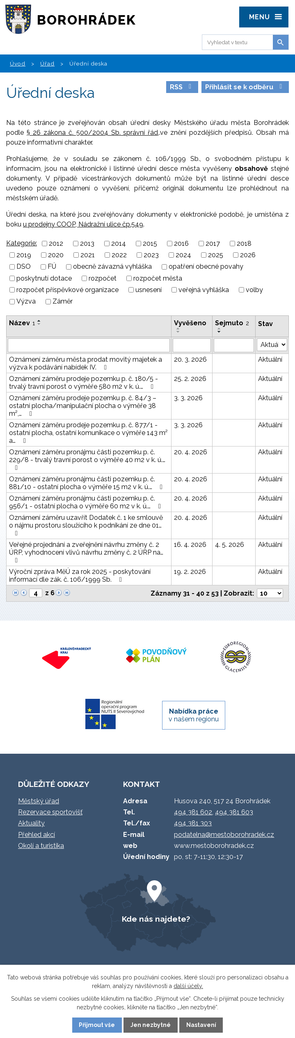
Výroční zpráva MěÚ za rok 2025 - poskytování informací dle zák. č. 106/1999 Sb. (80, 575)
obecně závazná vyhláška (112, 267)
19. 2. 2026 (190, 572)
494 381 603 (234, 812)
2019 (23, 255)
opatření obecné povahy (206, 267)
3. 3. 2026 (188, 398)
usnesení (148, 290)
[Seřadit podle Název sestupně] (39, 324)
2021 (87, 255)
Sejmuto (232, 323)
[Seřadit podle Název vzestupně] (39, 320)
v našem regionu (194, 715)
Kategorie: (21, 243)
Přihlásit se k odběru (245, 87)
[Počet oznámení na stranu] (270, 593)
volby (254, 290)
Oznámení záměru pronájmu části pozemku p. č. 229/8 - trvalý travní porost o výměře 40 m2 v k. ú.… (87, 459)
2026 (248, 255)
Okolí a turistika (41, 846)
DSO (23, 267)
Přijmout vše (97, 1025)
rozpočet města (157, 278)
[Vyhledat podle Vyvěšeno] (192, 345)
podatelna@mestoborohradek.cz (224, 835)
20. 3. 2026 (190, 359)
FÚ (52, 267)
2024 (183, 255)
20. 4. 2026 (190, 452)
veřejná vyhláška (203, 290)
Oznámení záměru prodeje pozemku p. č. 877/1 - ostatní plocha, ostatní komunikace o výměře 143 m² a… (88, 432)
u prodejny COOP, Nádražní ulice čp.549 (83, 224)
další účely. (188, 986)
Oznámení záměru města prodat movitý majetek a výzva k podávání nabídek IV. (85, 363)
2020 (56, 255)
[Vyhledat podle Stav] (272, 344)
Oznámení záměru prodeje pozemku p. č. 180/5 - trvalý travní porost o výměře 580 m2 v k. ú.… (83, 382)
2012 (56, 243)
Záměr (63, 302)
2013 (87, 243)
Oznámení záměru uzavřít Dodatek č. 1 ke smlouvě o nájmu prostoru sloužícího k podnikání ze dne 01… (86, 525)
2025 (215, 255)
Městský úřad (38, 801)
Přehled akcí (36, 835)
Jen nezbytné (150, 1025)
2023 (151, 255)
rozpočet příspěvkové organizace (67, 290)
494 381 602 (193, 812)
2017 (213, 243)
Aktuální (270, 359)
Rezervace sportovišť (50, 812)
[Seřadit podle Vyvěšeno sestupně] (178, 331)
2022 (119, 255)
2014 (118, 243)
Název (22, 323)
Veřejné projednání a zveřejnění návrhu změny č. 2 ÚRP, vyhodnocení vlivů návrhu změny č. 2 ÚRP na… (86, 552)
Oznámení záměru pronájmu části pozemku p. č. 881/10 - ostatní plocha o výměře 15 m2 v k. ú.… (87, 483)
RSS (182, 87)
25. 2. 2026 (190, 379)
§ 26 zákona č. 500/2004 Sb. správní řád (92, 132)
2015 (150, 243)
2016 (181, 243)
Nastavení (201, 1025)
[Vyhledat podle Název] (89, 345)
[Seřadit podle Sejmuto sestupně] (219, 331)
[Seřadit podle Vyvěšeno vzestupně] (178, 328)
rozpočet (103, 278)
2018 (244, 243)
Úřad (47, 63)
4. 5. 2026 (229, 544)
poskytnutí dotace (44, 278)
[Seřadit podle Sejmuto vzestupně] (219, 328)
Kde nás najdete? (156, 918)
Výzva (26, 302)
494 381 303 (193, 823)
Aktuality (31, 823)
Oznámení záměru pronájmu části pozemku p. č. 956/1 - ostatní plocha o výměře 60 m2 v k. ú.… (86, 502)
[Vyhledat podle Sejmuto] (234, 345)
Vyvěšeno (190, 323)
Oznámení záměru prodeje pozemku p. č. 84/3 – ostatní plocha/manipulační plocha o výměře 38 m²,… (82, 405)
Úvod (17, 63)
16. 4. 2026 (190, 544)
